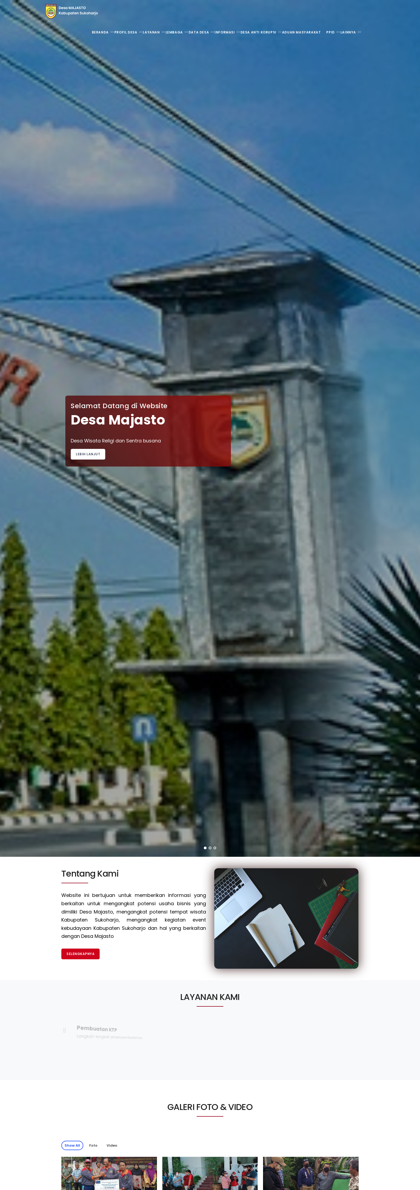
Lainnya (348, 32)
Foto (93, 1145)
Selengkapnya (80, 954)
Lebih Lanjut (88, 454)
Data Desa (199, 32)
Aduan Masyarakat (301, 32)
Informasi (225, 32)
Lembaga (174, 32)
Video (112, 1145)
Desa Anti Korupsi (258, 32)
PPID (330, 32)
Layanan (151, 32)
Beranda (100, 32)
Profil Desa (125, 32)
